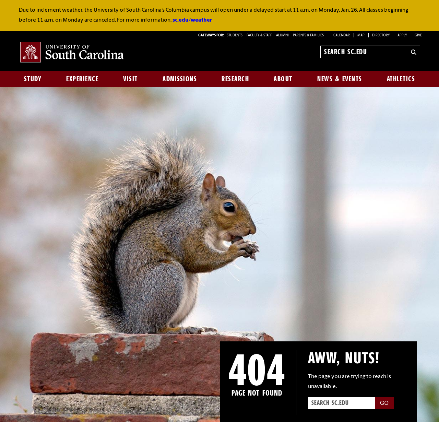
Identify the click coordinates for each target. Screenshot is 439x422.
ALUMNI (282, 35)
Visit (130, 79)
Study (33, 79)
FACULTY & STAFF (259, 35)
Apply (402, 35)
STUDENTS (235, 35)
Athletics (401, 79)
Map (361, 35)
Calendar (341, 35)
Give (418, 35)
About (283, 79)
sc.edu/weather (192, 20)
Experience (82, 79)
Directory (381, 35)
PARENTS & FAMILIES (308, 35)
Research (235, 79)
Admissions (180, 79)
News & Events (339, 79)
